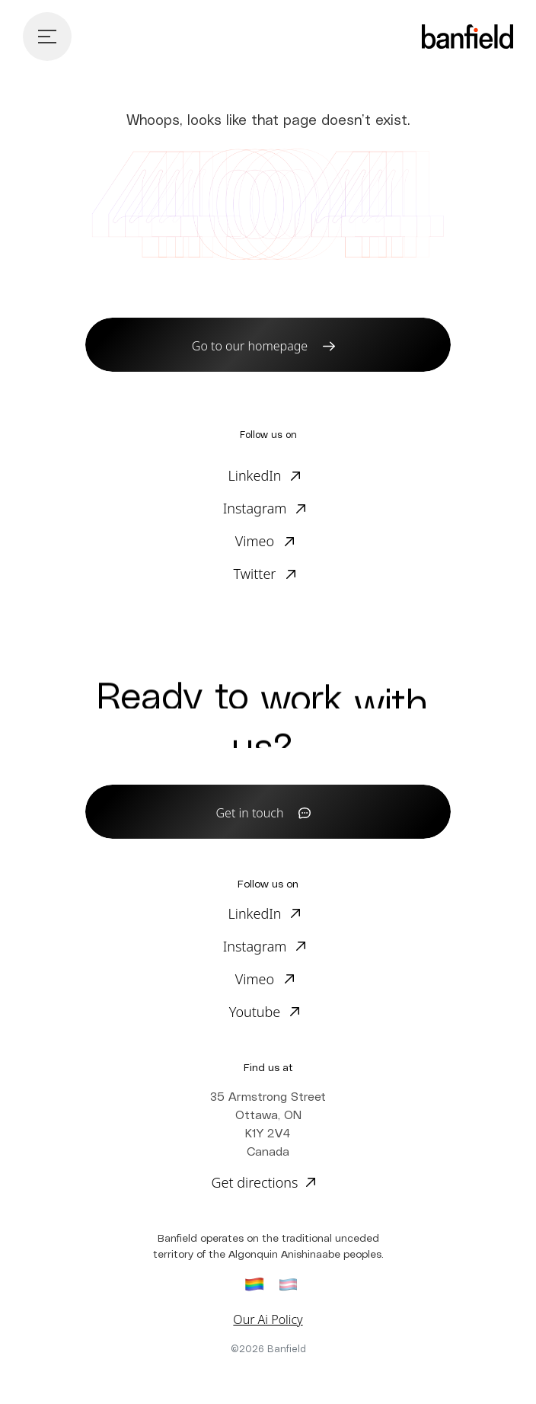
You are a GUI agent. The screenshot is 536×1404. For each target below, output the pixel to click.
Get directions (254, 1182)
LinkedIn (254, 475)
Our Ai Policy (267, 1319)
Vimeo (254, 541)
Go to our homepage (250, 345)
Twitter (255, 573)
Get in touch (250, 812)
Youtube (255, 1012)
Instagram (255, 508)
